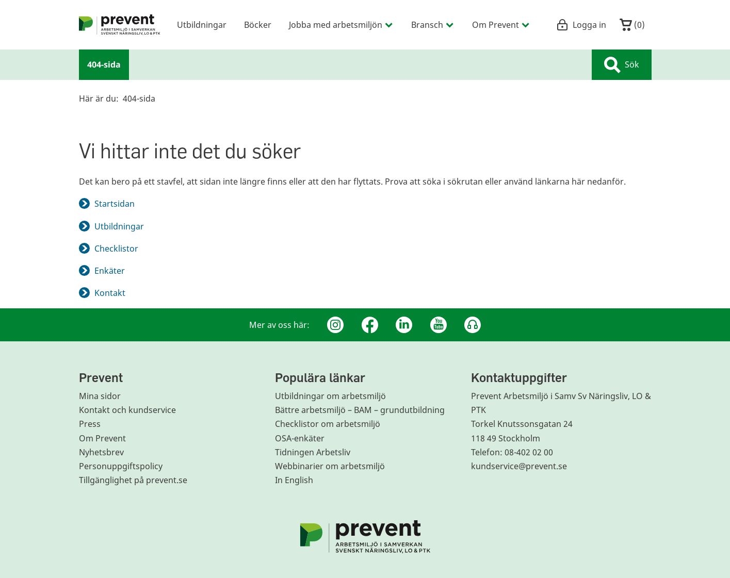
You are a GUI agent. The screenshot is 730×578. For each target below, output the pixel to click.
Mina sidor (100, 396)
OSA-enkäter (300, 438)
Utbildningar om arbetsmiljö (330, 396)
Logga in (581, 25)
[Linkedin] (404, 325)
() (632, 25)
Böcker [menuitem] (257, 24)
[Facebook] (370, 325)
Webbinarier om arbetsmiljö (330, 466)
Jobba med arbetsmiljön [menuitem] (341, 24)
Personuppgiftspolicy (121, 466)
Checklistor (116, 248)
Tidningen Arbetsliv (312, 452)
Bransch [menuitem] (433, 24)
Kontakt (109, 293)
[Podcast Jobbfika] (472, 325)
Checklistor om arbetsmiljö (327, 424)
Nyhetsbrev (101, 452)
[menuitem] (120, 24)
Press (90, 424)
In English (294, 480)
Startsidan (114, 203)
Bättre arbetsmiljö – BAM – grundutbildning (360, 410)
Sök (621, 65)
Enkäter (109, 270)
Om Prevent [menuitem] (501, 24)
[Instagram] (335, 325)
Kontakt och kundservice (127, 410)
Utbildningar (119, 226)
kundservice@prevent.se (519, 466)
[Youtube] (438, 325)
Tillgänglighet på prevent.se (133, 480)
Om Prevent (102, 438)
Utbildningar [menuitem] (201, 24)
